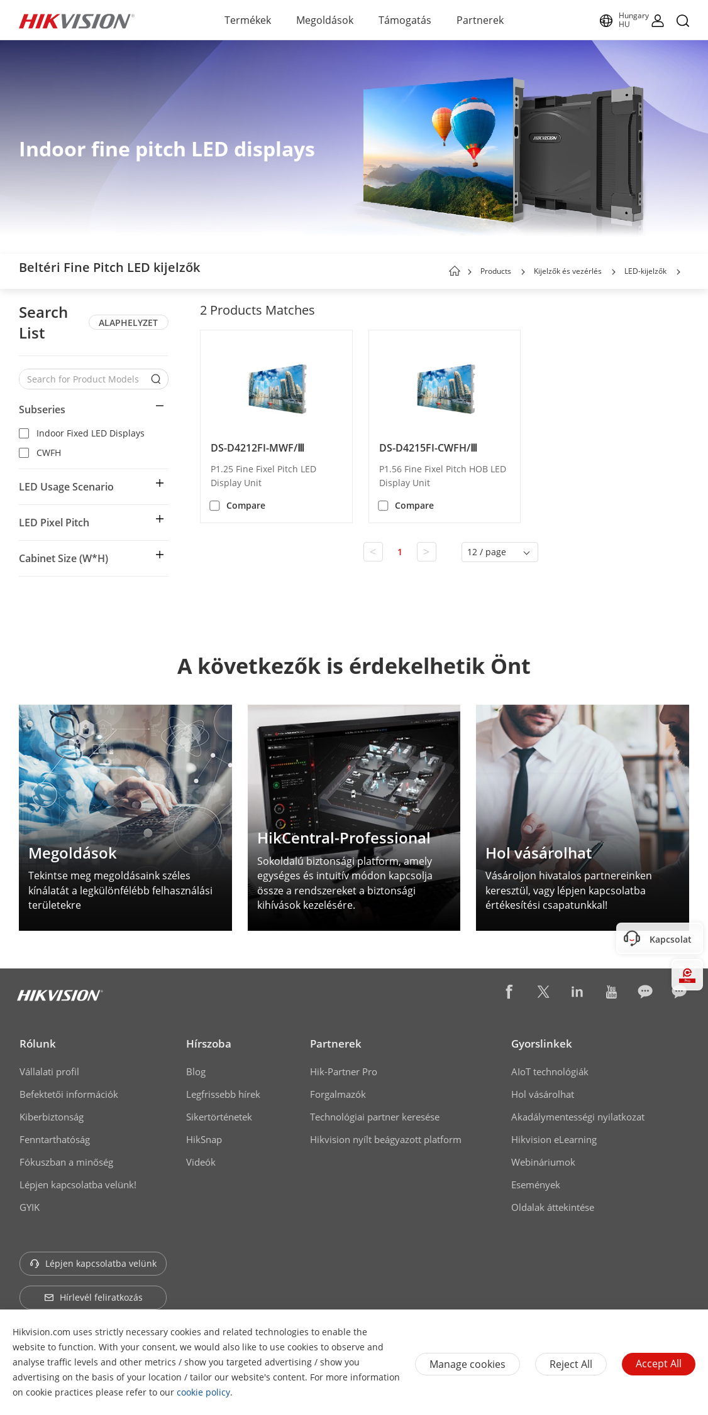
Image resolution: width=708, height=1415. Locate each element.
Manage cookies (467, 1364)
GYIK (29, 1207)
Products (495, 271)
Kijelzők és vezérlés (568, 271)
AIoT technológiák (550, 1071)
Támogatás (405, 20)
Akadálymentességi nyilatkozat (577, 1116)
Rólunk (37, 1043)
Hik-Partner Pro (343, 1071)
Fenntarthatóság (54, 1139)
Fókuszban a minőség (66, 1162)
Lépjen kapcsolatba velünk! (77, 1184)
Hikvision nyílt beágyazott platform (386, 1139)
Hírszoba (208, 1043)
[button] (523, 272)
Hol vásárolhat (542, 1094)
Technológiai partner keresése (375, 1116)
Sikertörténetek (219, 1116)
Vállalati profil (49, 1071)
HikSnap (204, 1139)
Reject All (571, 1364)
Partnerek (480, 20)
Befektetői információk (68, 1094)
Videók (201, 1162)
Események (535, 1184)
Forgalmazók (338, 1094)
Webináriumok (543, 1162)
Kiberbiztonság (51, 1116)
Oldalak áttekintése (552, 1207)
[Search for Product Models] (84, 379)
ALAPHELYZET (128, 322)
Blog (196, 1071)
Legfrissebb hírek (223, 1094)
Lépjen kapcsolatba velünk (93, 1263)
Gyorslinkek (541, 1043)
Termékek (247, 20)
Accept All (659, 1363)
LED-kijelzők (645, 271)
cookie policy (203, 1392)
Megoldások (324, 20)
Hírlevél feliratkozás (93, 1297)
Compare (245, 505)
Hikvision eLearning (554, 1139)
